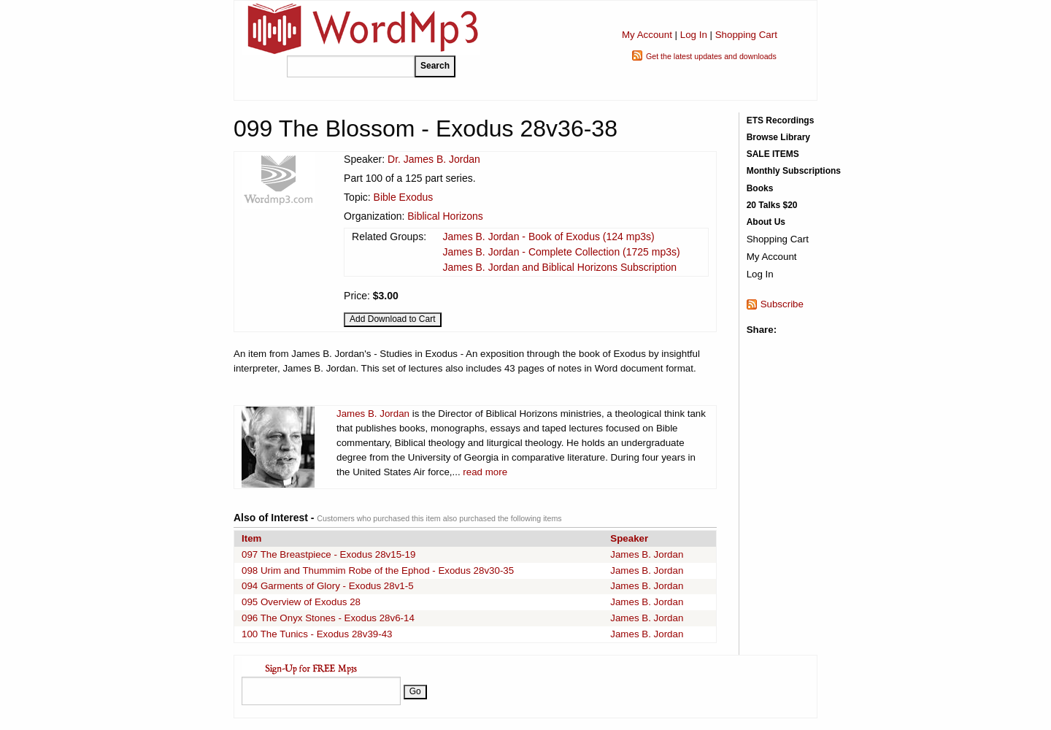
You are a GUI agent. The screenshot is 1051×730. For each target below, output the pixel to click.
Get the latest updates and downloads (711, 56)
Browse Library (778, 137)
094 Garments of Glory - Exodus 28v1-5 (328, 585)
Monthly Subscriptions (794, 171)
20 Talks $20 (772, 205)
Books (760, 188)
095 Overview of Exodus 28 (301, 601)
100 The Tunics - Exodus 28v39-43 (317, 634)
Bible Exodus (404, 197)
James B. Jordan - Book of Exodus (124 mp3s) (548, 236)
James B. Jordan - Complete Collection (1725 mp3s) (561, 252)
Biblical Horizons (444, 216)
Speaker (629, 538)
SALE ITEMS (773, 154)
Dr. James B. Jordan (434, 159)
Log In (693, 34)
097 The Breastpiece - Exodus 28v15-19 (328, 554)
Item (251, 538)
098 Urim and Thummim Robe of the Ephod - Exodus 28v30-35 (378, 570)
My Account (647, 34)
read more (485, 471)
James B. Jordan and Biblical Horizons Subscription (559, 267)
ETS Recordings (781, 120)
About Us (766, 222)
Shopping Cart (746, 34)
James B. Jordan (372, 413)
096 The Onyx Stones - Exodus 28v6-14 (328, 617)
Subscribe (782, 304)
